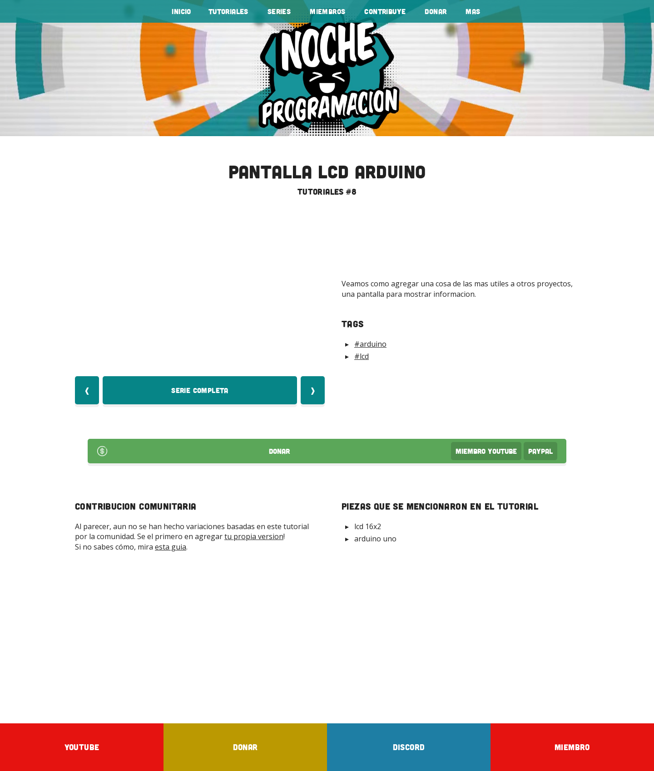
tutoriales (228, 11)
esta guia (170, 547)
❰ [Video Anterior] (87, 390)
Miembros (327, 11)
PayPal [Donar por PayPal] (540, 451)
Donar (435, 11)
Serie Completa (199, 390)
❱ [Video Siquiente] (313, 390)
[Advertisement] (327, 637)
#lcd (361, 356)
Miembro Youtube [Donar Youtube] (486, 451)
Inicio (181, 11)
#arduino (370, 344)
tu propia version (253, 536)
